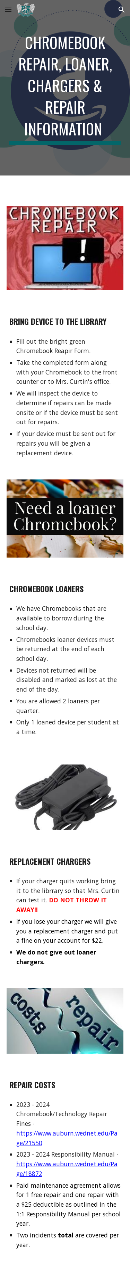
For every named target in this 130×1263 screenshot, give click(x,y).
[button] (8, 9)
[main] (65, 88)
